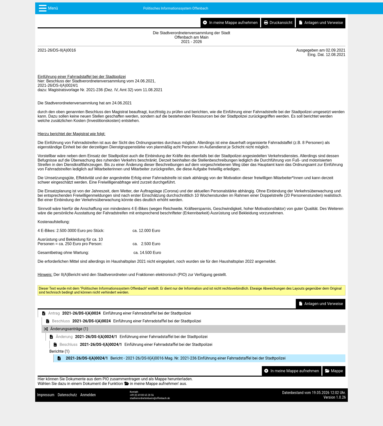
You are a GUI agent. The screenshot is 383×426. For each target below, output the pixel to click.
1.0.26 (341, 397)
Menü (53, 8)
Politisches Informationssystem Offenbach (175, 8)
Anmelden (88, 395)
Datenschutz (67, 395)
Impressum (45, 395)
